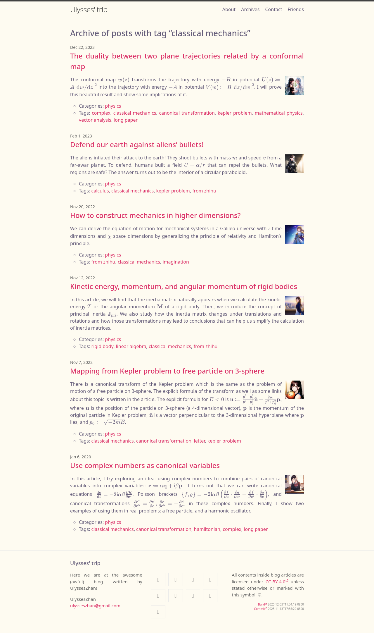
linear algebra (131, 346)
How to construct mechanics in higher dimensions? (155, 215)
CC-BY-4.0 (275, 581)
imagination (175, 262)
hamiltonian (207, 529)
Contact (273, 9)
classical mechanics (134, 113)
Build (261, 604)
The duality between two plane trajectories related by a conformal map (187, 61)
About (229, 9)
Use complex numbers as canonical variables (145, 465)
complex (101, 113)
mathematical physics (279, 113)
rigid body (102, 346)
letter (199, 441)
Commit (259, 609)
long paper (126, 120)
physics (113, 106)
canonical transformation (187, 113)
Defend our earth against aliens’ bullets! (137, 144)
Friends (296, 9)
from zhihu (204, 191)
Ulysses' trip (88, 9)
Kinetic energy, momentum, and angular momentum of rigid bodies (183, 286)
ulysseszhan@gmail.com (95, 605)
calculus (100, 191)
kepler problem (235, 113)
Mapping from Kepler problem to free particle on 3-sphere (167, 371)
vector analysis (95, 120)
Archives (250, 9)
